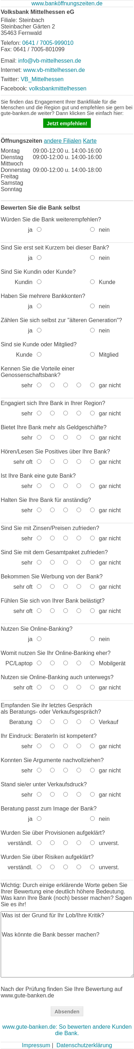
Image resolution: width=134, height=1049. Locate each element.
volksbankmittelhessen (57, 88)
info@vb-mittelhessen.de (49, 61)
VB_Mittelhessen (42, 79)
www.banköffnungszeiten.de (67, 3)
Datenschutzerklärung (84, 1045)
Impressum (36, 1045)
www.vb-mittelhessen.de (54, 70)
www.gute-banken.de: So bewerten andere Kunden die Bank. (66, 1030)
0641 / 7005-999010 (47, 43)
